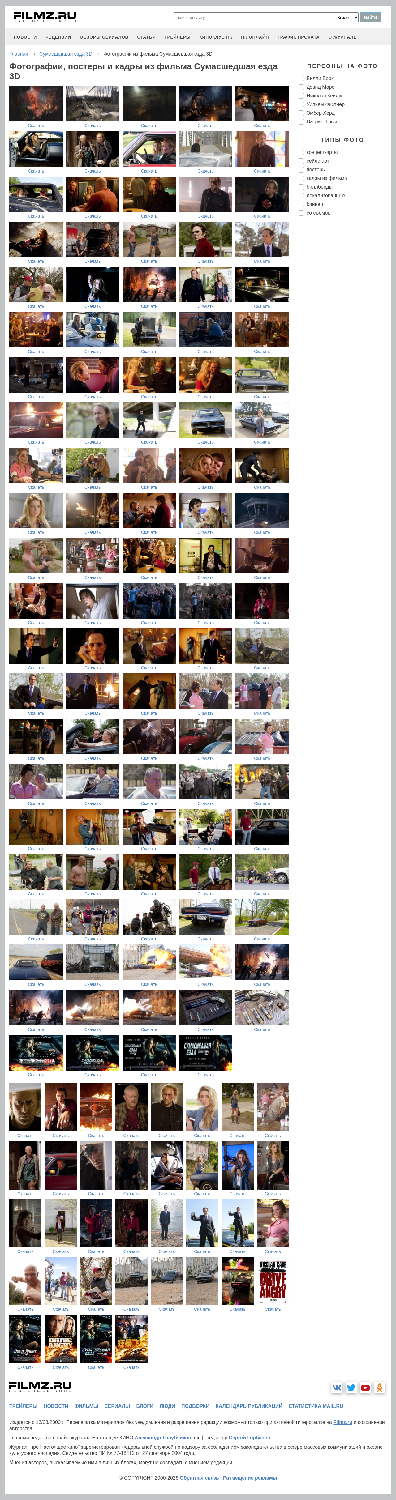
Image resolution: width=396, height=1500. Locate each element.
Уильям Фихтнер (326, 104)
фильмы (86, 1406)
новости (25, 37)
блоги (144, 1406)
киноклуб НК (215, 37)
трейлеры (177, 37)
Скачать (36, 125)
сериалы (117, 1406)
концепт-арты (322, 152)
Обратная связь (199, 1478)
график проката (299, 37)
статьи (146, 37)
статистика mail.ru (316, 1406)
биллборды (320, 187)
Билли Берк (320, 78)
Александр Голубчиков (163, 1437)
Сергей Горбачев (249, 1437)
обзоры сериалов (104, 37)
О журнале (342, 37)
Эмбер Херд (321, 113)
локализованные (326, 195)
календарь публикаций (249, 1406)
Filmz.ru (342, 1422)
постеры (316, 169)
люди (167, 1406)
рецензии (58, 37)
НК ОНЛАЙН (255, 37)
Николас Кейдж (324, 95)
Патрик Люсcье (324, 121)
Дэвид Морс (320, 87)
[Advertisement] (345, 324)
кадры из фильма (327, 178)
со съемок (318, 212)
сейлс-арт (318, 161)
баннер (315, 204)
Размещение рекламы (250, 1478)
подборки (195, 1406)
